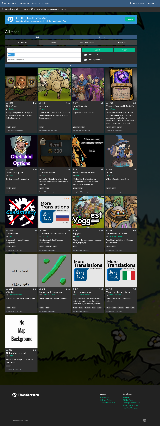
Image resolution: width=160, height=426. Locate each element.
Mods (37, 37)
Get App (130, 19)
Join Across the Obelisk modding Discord (48, 9)
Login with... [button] (151, 3)
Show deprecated (95, 60)
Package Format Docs (131, 403)
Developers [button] (36, 3)
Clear (124, 50)
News (47, 3)
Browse (26, 9)
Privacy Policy (106, 400)
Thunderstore (9, 3)
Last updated (22, 42)
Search (97, 50)
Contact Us (104, 397)
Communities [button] (24, 3)
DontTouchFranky (82, 295)
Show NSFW (93, 55)
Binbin (11, 109)
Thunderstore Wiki (107, 403)
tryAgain (111, 109)
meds (11, 175)
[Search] (44, 50)
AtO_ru (45, 236)
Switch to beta (137, 3)
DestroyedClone (115, 236)
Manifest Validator (130, 408)
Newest (54, 42)
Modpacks (103, 37)
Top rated (121, 42)
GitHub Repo (128, 400)
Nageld (11, 356)
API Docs (126, 397)
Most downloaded (87, 42)
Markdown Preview (130, 405)
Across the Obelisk (11, 9)
